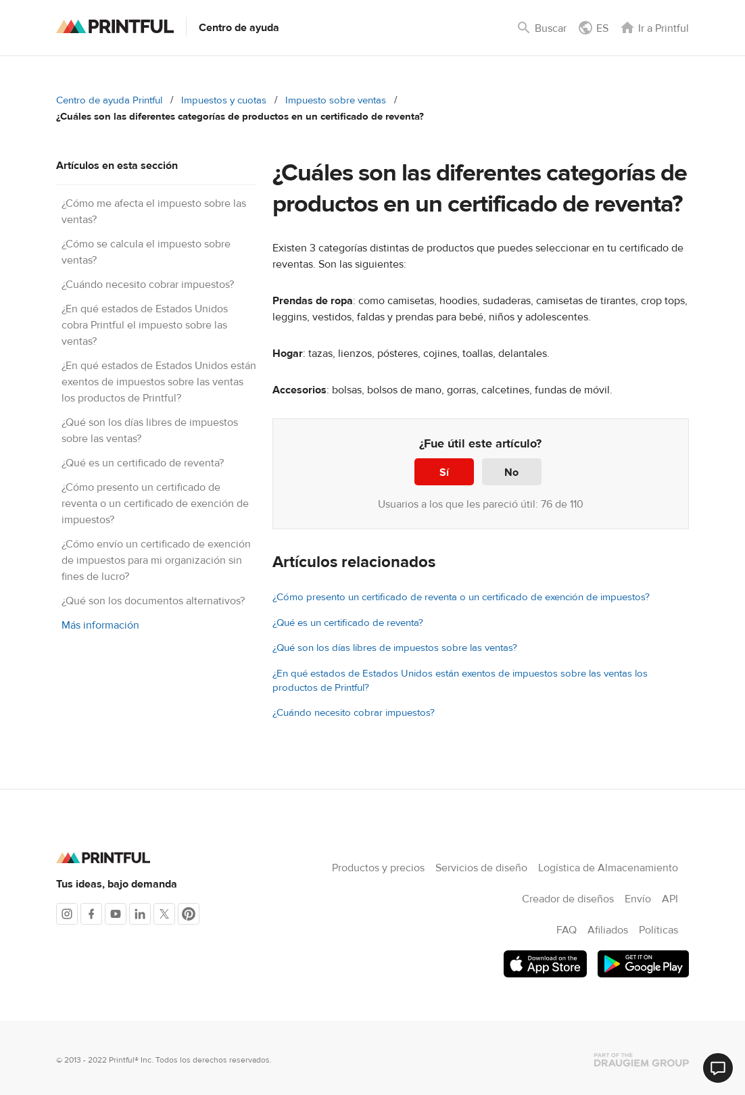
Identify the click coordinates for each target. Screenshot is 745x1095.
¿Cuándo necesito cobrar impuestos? (148, 284)
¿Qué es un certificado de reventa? (143, 463)
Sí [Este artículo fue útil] (444, 472)
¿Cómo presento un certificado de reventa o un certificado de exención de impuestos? (155, 504)
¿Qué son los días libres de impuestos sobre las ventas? (394, 647)
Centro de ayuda (239, 27)
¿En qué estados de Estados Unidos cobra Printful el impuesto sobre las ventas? (145, 325)
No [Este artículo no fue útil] (511, 472)
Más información (100, 625)
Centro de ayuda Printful (109, 100)
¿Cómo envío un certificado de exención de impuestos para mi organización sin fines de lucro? (156, 560)
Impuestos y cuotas (223, 100)
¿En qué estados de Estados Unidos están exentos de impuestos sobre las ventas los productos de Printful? (159, 382)
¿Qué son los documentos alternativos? (153, 601)
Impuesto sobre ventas (335, 100)
